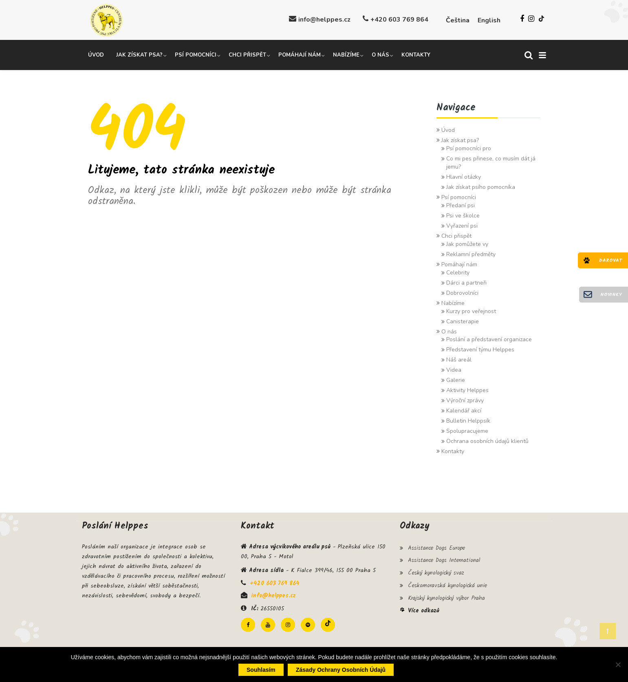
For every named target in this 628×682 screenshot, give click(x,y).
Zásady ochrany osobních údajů (341, 670)
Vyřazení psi (462, 224)
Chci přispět (247, 54)
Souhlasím (261, 670)
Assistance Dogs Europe (436, 546)
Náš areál (459, 359)
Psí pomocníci (195, 54)
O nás (380, 54)
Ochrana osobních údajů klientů (487, 440)
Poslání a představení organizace (489, 338)
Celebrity (457, 271)
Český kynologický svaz (436, 570)
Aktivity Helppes (467, 389)
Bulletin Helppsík (468, 420)
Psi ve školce (463, 214)
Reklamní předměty (471, 253)
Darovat (610, 260)
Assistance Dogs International (444, 558)
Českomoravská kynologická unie (447, 582)
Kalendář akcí (463, 410)
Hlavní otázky (463, 176)
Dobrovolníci (462, 292)
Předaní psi (460, 204)
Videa (453, 369)
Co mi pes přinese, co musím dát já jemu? (490, 161)
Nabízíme (346, 54)
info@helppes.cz (324, 19)
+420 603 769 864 (399, 19)
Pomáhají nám (299, 54)
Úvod (96, 54)
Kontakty (415, 54)
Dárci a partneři (466, 281)
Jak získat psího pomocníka (480, 186)
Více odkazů (423, 606)
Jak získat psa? (139, 54)
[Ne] (618, 664)
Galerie (455, 379)
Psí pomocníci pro (468, 147)
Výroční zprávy (465, 399)
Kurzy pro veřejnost (471, 310)
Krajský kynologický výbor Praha (446, 594)
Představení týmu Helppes (480, 349)
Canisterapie (462, 320)
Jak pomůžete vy (467, 243)
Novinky (611, 294)
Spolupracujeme (467, 430)
